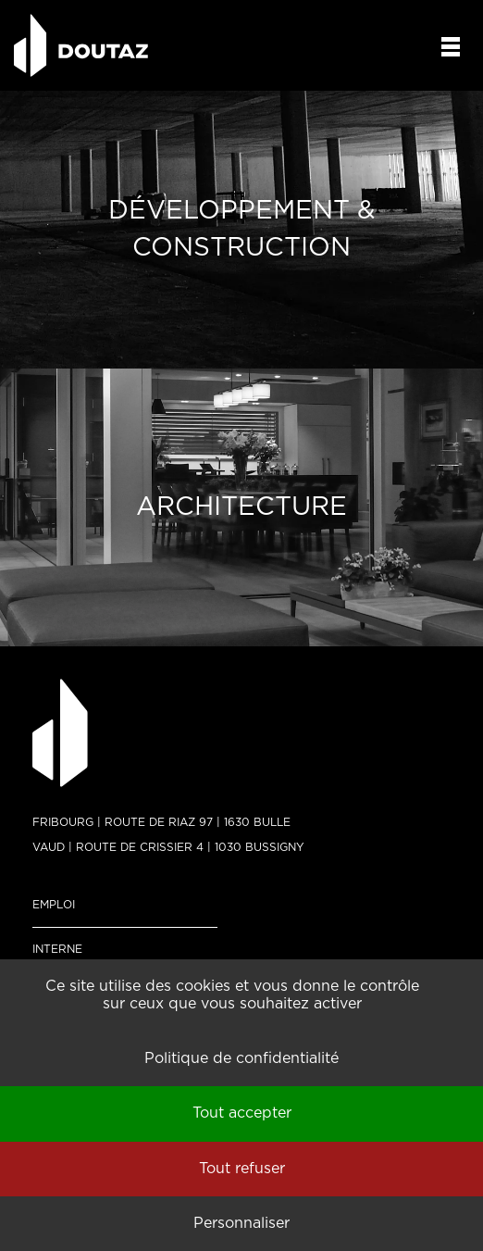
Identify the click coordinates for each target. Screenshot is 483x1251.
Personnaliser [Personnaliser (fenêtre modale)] (241, 1223)
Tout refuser (242, 1168)
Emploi (53, 904)
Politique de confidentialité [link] (241, 1058)
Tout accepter (241, 1113)
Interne (57, 949)
